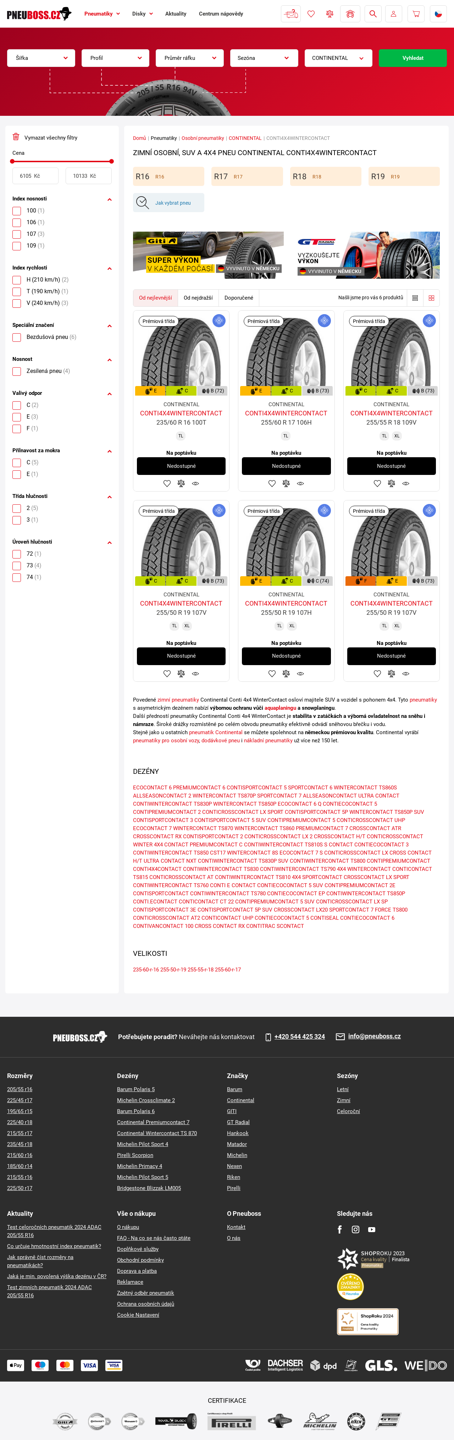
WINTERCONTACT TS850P (244, 804)
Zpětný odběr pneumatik (145, 1293)
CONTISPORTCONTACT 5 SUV (230, 820)
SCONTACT (290, 926)
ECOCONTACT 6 (152, 787)
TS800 (400, 910)
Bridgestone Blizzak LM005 (149, 1188)
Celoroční (348, 1111)
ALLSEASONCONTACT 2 (162, 796)
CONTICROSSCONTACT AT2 (166, 918)
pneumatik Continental (216, 732)
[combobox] (41, 58)
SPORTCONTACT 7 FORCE (360, 910)
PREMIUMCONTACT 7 (322, 828)
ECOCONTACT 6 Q (299, 804)
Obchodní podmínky (140, 1260)
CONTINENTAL (245, 138)
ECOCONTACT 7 (152, 828)
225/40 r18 (19, 1122)
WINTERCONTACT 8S (252, 853)
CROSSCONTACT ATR (375, 828)
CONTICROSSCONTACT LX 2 (278, 836)
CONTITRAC (260, 926)
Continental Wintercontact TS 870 (157, 1133)
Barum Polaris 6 (136, 1111)
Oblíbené (311, 13)
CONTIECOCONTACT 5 (350, 804)
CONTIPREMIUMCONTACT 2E (360, 885)
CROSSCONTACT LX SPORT (376, 877)
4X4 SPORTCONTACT (317, 877)
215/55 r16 (19, 1177)
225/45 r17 (19, 1100)
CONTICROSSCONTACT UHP (371, 820)
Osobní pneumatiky (203, 138)
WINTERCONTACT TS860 (264, 828)
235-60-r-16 (146, 969)
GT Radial (238, 1122)
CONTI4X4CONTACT (157, 869)
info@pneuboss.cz (374, 1036)
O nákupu (128, 1227)
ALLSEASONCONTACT (330, 796)
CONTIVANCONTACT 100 (163, 926)
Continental (240, 1100)
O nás (233, 1238)
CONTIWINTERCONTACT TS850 (171, 853)
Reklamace (130, 1282)
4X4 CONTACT (171, 844)
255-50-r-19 (173, 969)
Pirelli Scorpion (135, 1155)
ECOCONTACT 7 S (301, 853)
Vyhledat (413, 58)
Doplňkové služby (138, 1249)
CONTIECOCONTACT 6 (367, 918)
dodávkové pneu (220, 740)
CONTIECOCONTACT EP (296, 893)
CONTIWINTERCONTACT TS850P (365, 893)
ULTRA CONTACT (378, 796)
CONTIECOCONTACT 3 (381, 844)
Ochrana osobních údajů (145, 1304)
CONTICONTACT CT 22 (206, 901)
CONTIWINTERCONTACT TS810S (283, 844)
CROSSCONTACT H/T (339, 836)
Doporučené (239, 298)
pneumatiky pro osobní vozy (166, 740)
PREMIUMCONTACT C (216, 844)
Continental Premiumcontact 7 (153, 1122)
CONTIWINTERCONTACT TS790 (298, 869)
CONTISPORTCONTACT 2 (213, 836)
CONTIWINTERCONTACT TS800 (327, 861)
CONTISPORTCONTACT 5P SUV (235, 910)
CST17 (218, 853)
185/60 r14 (19, 1166)
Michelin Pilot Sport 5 (142, 1177)
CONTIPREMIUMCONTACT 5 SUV (275, 901)
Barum (234, 1089)
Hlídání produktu (195, 483)
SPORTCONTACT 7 (279, 796)
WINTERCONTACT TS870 (203, 828)
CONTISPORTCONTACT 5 (257, 787)
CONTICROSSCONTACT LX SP (352, 901)
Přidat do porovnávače (181, 483)
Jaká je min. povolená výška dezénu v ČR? (56, 1276)
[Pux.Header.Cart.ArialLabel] (416, 13)
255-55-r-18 (201, 969)
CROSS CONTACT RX (220, 926)
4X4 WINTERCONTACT (364, 869)
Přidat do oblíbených (167, 483)
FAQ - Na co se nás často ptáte (153, 1238)
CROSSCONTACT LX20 (301, 910)
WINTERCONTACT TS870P (224, 796)
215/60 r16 (19, 1155)
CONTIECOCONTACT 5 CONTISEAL (297, 918)
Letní (343, 1089)
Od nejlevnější (155, 298)
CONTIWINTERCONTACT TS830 (221, 869)
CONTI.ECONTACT (155, 901)
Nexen (234, 1166)
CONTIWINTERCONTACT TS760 (171, 885)
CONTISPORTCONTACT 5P (316, 812)
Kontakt (236, 1227)
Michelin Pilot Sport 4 (142, 1144)
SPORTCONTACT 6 (310, 787)
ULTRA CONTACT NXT (170, 861)
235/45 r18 (19, 1144)
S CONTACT (338, 844)
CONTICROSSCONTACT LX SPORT (242, 812)
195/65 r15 (19, 1111)
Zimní (343, 1100)
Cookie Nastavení (138, 1315)
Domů (139, 138)
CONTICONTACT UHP (227, 918)
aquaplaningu (280, 708)
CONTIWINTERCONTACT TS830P (172, 804)
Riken (233, 1177)
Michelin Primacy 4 (139, 1166)
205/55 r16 (19, 1089)
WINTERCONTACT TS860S (365, 787)
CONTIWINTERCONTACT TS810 (252, 877)
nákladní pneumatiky (268, 740)
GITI (232, 1111)
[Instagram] (355, 1229)
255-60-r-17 (228, 969)
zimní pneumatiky (178, 700)
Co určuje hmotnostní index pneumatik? (54, 1246)
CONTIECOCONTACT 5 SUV (290, 885)
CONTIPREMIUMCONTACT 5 (301, 820)
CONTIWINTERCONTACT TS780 (228, 893)
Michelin (237, 1155)
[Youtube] (371, 1229)
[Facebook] (339, 1229)
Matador (237, 1144)
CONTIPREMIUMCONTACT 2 (167, 812)
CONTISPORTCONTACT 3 (163, 820)
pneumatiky (423, 700)
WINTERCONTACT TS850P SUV (386, 812)
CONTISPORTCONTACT (161, 893)
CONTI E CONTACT (233, 885)
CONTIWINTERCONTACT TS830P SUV (243, 861)
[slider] (12, 161)
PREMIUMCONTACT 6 (199, 787)
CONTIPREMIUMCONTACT (398, 861)
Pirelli (233, 1188)
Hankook (238, 1133)
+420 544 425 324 (300, 1036)
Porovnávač (329, 13)
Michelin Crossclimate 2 (146, 1100)
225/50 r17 (19, 1188)
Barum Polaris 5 (136, 1089)
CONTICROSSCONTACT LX (356, 853)
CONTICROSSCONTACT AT (181, 877)
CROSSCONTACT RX (157, 836)
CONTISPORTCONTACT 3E (164, 910)
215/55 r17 (19, 1133)
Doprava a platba (137, 1271)
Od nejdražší (198, 298)
